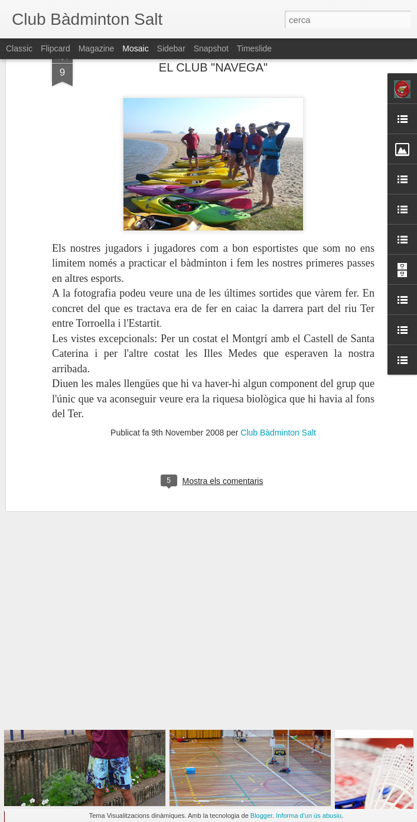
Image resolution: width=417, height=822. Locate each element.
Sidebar (171, 48)
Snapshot (211, 48)
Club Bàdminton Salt (278, 382)
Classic (19, 48)
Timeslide (254, 48)
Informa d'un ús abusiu (308, 815)
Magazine (97, 48)
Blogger (261, 815)
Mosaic (135, 48)
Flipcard (55, 48)
